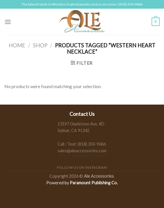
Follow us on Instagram (82, 167)
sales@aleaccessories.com (82, 150)
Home (17, 45)
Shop (40, 45)
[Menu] (7, 22)
